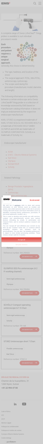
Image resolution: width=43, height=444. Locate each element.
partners (18, 205)
